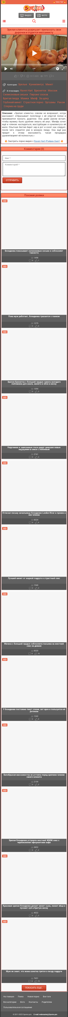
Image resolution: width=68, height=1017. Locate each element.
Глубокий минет (12, 102)
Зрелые (22, 84)
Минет (49, 84)
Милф (34, 98)
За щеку (44, 98)
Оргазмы (50, 102)
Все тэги (47, 996)
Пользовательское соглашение (17, 1007)
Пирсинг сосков (39, 94)
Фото (22, 1002)
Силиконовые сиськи (15, 94)
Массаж (52, 90)
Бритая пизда (11, 98)
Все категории (9, 1002)
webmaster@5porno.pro (48, 1014)
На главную (8, 996)
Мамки (25, 98)
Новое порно (33, 996)
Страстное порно (33, 102)
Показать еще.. (34, 987)
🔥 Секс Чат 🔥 (59, 2)
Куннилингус (36, 84)
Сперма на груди (13, 106)
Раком (61, 102)
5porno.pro (27, 1014)
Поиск (21, 996)
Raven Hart (26, 90)
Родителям (47, 1002)
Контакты (33, 1002)
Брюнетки (40, 90)
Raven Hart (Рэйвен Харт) (47, 141)
